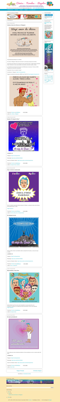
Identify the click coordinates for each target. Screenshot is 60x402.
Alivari (45, 75)
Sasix (49, 81)
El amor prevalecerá (12, 317)
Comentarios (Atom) (27, 373)
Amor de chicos (13, 212)
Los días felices (49, 79)
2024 (9, 397)
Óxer (48, 81)
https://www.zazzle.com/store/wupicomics (25, 160)
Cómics (13, 113)
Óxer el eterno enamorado (13, 169)
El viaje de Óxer (13, 164)
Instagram (26, 9)
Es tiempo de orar (11, 215)
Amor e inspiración (13, 265)
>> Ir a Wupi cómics (32, 9)
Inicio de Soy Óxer (10, 9)
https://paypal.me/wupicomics (33, 74)
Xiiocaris (47, 82)
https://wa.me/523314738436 (17, 158)
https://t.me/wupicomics (20, 72)
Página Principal (20, 370)
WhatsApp (16, 9)
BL (10, 113)
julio (9, 393)
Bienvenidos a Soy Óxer (13, 270)
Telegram (21, 9)
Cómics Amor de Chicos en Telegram (16, 25)
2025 (9, 391)
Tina (45, 82)
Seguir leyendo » (10, 208)
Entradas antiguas (37, 370)
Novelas (18, 164)
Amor (47, 75)
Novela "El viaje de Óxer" (13, 119)
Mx (52, 80)
